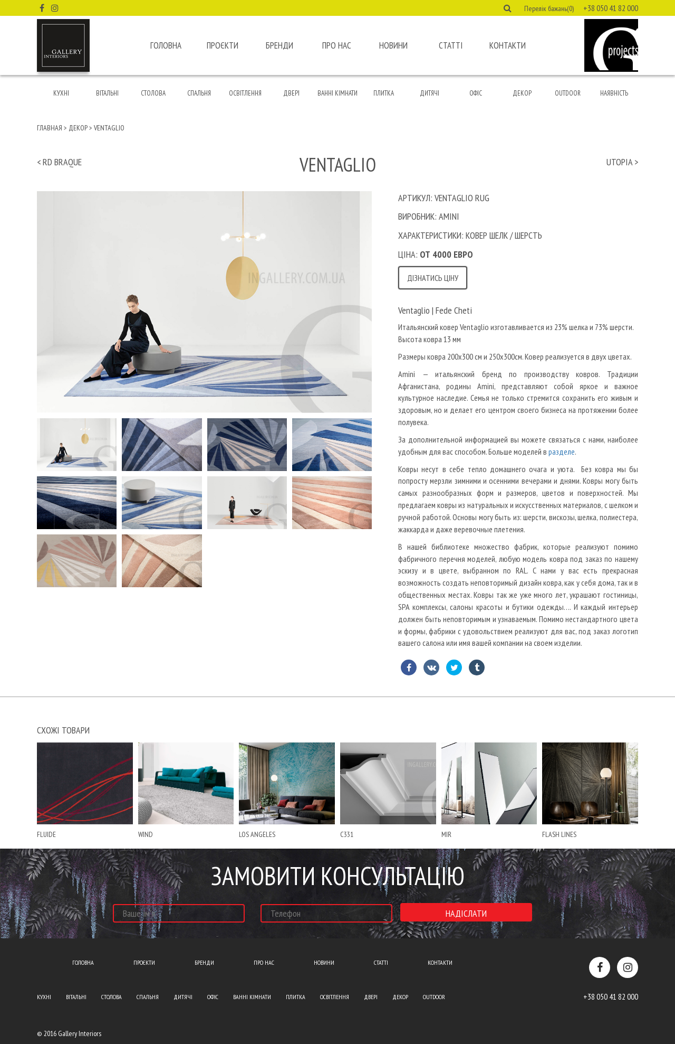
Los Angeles (257, 834)
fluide (46, 834)
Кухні (61, 93)
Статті (450, 45)
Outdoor (568, 93)
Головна (165, 45)
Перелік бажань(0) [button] (549, 8)
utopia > (622, 162)
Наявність (614, 93)
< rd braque (59, 162)
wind (145, 834)
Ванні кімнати (337, 93)
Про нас (336, 45)
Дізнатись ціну (432, 277)
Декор (522, 93)
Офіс (475, 93)
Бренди (279, 45)
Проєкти (222, 45)
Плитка (383, 93)
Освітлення (245, 93)
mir (446, 834)
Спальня (199, 93)
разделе (561, 451)
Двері (291, 93)
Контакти (507, 45)
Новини (393, 45)
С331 (346, 834)
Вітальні (107, 93)
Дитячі (429, 93)
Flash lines (559, 834)
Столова (153, 93)
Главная (49, 128)
